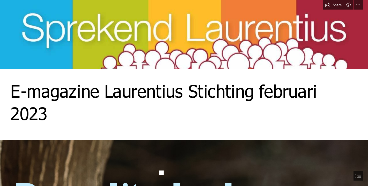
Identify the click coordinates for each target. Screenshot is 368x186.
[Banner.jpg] (184, 34)
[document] (184, 93)
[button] (333, 5)
